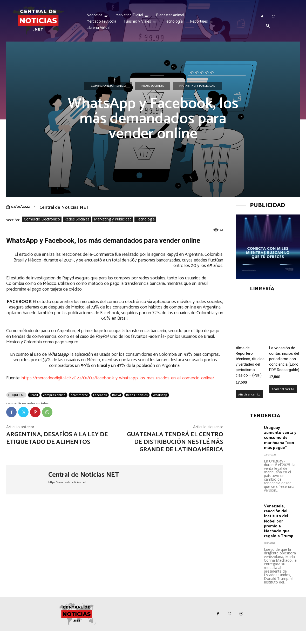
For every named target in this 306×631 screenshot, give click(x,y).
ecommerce (79, 395)
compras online (54, 395)
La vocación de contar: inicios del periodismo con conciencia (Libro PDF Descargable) (284, 359)
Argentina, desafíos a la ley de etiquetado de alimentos (57, 438)
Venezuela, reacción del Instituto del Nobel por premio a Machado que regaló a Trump (278, 521)
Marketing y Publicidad (197, 86)
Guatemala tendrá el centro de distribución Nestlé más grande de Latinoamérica (175, 442)
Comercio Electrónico (108, 86)
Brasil (34, 395)
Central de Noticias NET (64, 207)
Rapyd (116, 395)
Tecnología (145, 219)
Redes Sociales (152, 86)
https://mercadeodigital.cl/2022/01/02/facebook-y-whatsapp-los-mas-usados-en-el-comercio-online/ (117, 378)
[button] (267, 26)
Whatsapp (160, 395)
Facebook (100, 395)
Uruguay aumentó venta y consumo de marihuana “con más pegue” (280, 437)
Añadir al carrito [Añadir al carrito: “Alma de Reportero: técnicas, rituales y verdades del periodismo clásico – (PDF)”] (249, 394)
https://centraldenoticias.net (67, 482)
